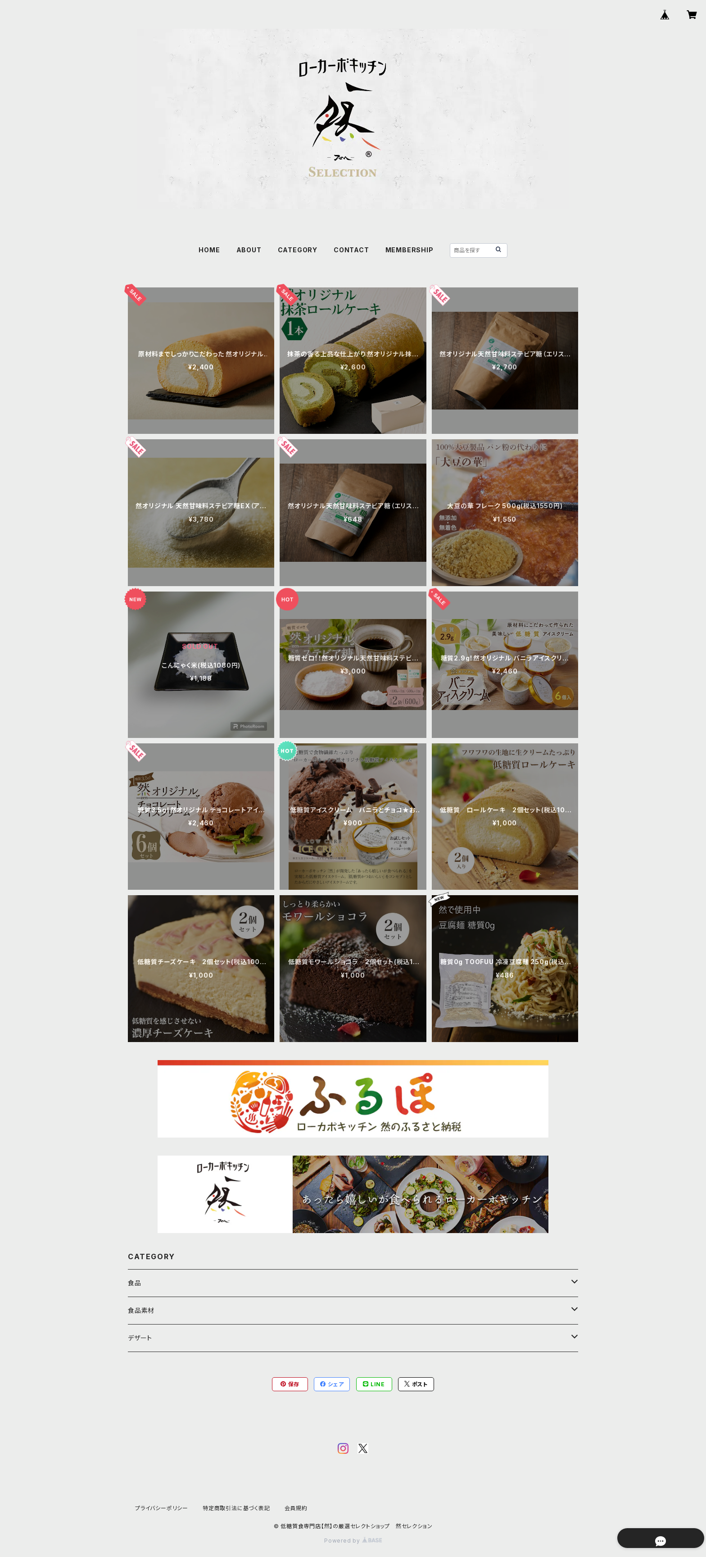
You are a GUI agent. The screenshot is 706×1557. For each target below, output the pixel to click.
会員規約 (296, 1508)
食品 (134, 1283)
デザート (140, 1338)
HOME (209, 250)
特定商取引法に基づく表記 (236, 1508)
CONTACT (351, 250)
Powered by (353, 1540)
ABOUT (249, 250)
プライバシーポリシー (161, 1508)
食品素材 (141, 1310)
